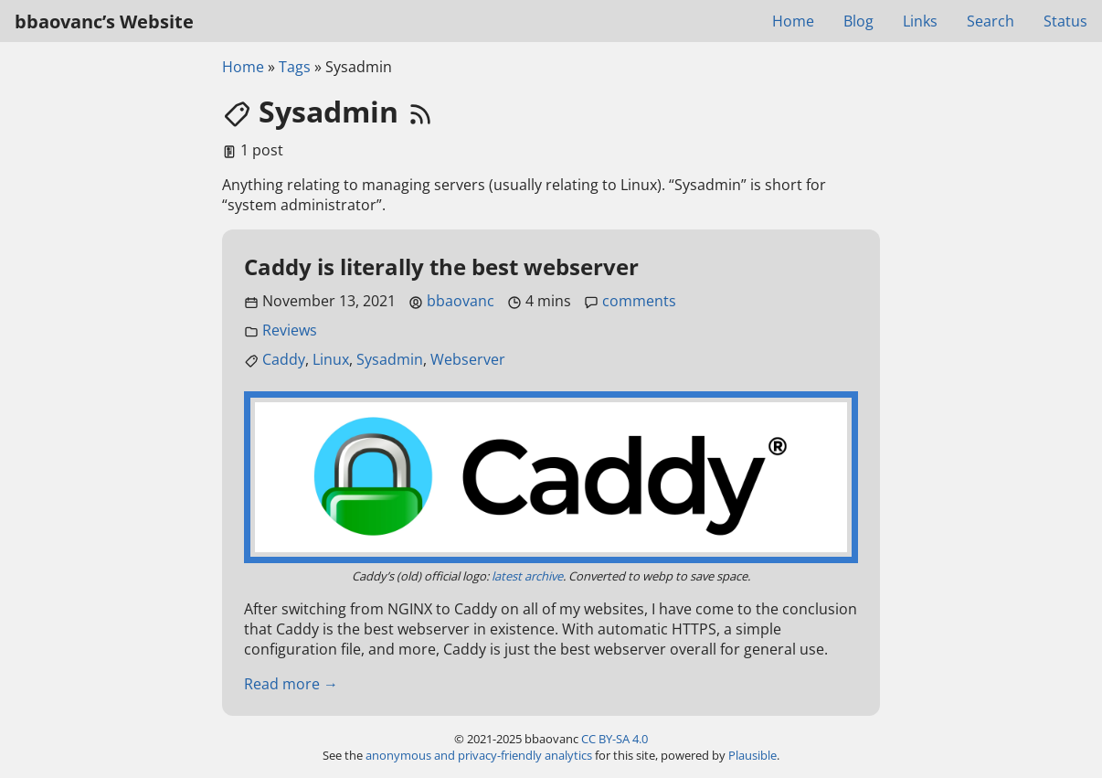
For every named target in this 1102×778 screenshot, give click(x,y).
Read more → (291, 684)
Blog (858, 21)
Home (793, 21)
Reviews (289, 330)
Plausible (752, 755)
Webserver (467, 359)
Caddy (283, 359)
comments (639, 301)
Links (920, 21)
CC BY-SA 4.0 (614, 738)
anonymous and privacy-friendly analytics (479, 755)
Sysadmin (389, 359)
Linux (331, 359)
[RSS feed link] (420, 111)
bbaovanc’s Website (104, 21)
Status (1065, 21)
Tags (295, 67)
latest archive (527, 576)
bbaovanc (460, 301)
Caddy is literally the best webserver (441, 266)
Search (990, 21)
